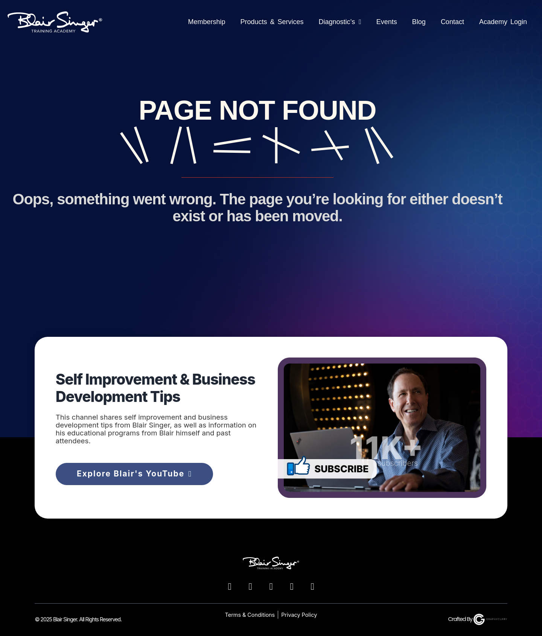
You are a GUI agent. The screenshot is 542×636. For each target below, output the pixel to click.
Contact (452, 22)
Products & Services (271, 22)
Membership (206, 22)
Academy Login (503, 22)
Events (386, 22)
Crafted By (477, 619)
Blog (419, 22)
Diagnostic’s (340, 22)
